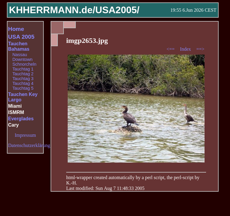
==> (200, 49)
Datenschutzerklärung (29, 145)
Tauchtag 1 (22, 69)
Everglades (21, 118)
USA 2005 (21, 37)
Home (16, 29)
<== (171, 49)
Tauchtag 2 (22, 73)
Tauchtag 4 (22, 83)
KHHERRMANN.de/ (52, 9)
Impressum (25, 135)
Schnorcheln (24, 64)
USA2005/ (117, 9)
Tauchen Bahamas (18, 46)
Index (186, 49)
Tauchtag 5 (22, 88)
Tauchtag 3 (22, 78)
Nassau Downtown (22, 57)
